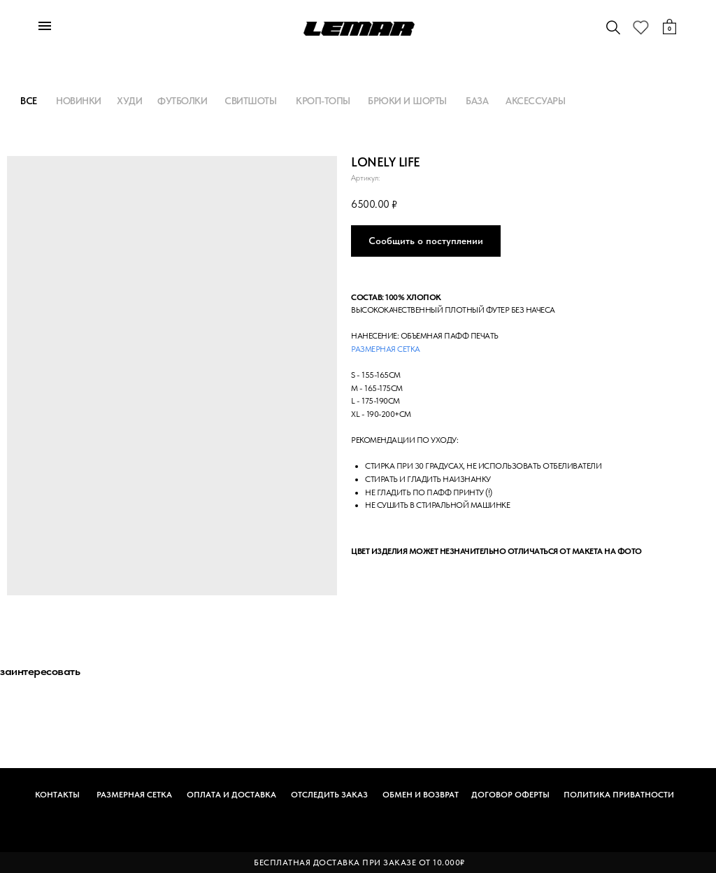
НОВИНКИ (78, 100)
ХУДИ (129, 100)
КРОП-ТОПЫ (323, 100)
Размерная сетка (385, 349)
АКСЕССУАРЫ (535, 100)
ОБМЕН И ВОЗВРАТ (420, 795)
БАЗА (477, 100)
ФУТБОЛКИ (182, 100)
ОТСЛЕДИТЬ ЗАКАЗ (329, 795)
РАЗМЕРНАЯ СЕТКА (134, 795)
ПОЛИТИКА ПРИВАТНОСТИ (619, 795)
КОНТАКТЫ (57, 795)
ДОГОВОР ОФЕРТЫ (510, 795)
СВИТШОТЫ (250, 100)
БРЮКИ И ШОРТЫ (407, 100)
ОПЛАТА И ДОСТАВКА (231, 795)
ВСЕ (28, 100)
